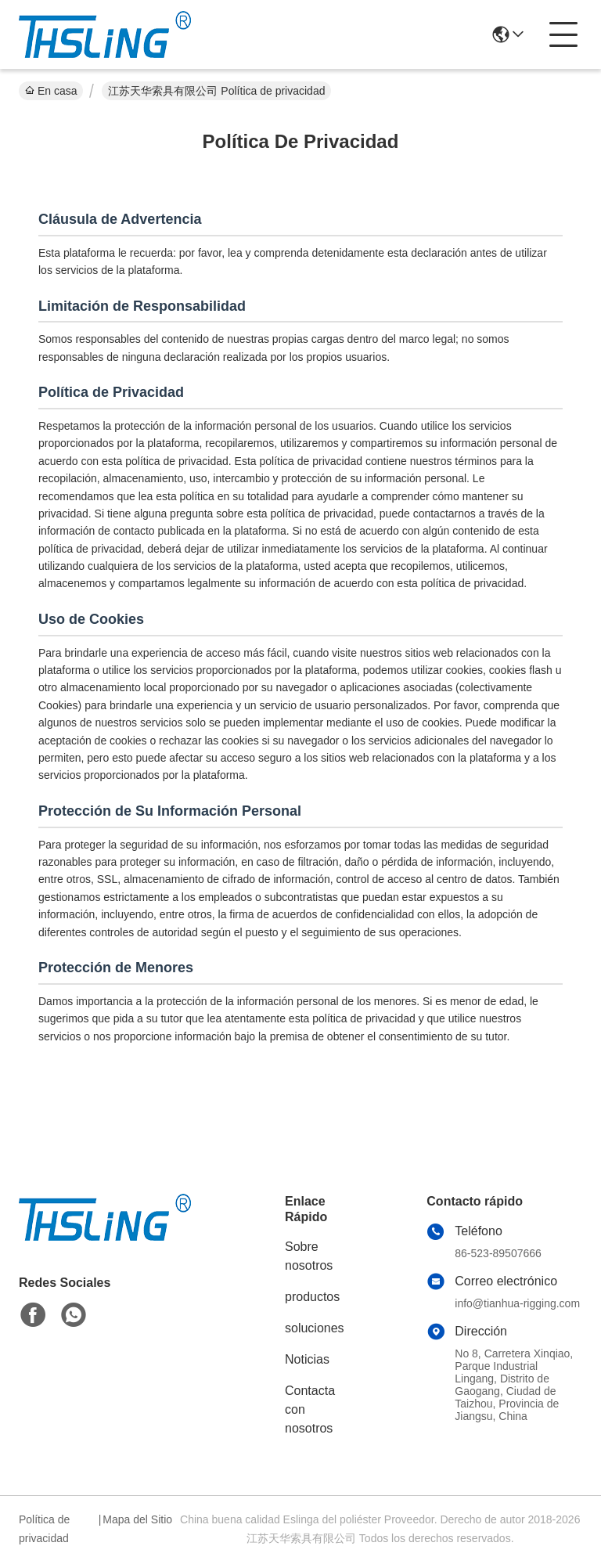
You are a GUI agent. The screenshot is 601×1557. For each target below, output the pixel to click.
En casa (51, 91)
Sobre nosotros (309, 1256)
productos (312, 1296)
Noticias (307, 1359)
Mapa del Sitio (137, 1519)
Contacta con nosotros (310, 1409)
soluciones (314, 1328)
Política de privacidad (44, 1528)
